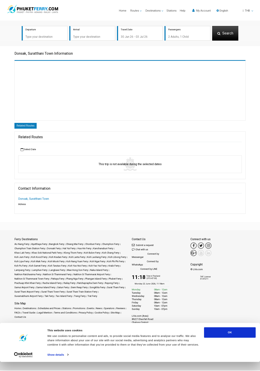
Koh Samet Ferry (37, 266)
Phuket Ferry (115, 279)
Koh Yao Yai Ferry (98, 266)
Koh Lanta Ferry (77, 257)
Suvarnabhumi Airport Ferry (28, 296)
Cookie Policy (102, 313)
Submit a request (143, 245)
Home (122, 10)
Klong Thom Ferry (73, 253)
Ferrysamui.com (22, 330)
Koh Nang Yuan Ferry (77, 262)
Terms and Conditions (65, 313)
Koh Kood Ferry (39, 257)
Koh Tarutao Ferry (57, 266)
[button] (234, 10)
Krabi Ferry (114, 266)
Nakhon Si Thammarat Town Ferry (31, 279)
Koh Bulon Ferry (92, 253)
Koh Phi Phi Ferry (115, 262)
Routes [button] (134, 10)
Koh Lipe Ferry (21, 262)
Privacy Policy (86, 313)
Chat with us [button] (140, 250)
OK (230, 341)
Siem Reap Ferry (79, 288)
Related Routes (26, 126)
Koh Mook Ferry (56, 262)
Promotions (79, 309)
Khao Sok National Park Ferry (47, 253)
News (99, 309)
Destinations (29, 309)
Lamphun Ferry (39, 270)
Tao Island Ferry (64, 296)
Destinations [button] (153, 10)
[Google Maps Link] (193, 254)
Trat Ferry (92, 296)
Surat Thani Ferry (115, 288)
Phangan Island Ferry (96, 279)
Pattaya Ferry (57, 279)
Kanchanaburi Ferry (103, 249)
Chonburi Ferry (92, 244)
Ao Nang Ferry (21, 244)
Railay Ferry (69, 283)
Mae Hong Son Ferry (77, 270)
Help (182, 10)
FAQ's (17, 313)
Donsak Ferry (54, 249)
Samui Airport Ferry (24, 288)
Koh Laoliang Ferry (96, 257)
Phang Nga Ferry (74, 279)
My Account (201, 10)
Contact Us (20, 317)
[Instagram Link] (208, 246)
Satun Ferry (63, 288)
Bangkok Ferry (56, 244)
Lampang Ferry (22, 270)
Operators (109, 309)
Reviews (120, 309)
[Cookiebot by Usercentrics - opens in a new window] (23, 364)
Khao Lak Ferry (22, 253)
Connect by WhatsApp (145, 264)
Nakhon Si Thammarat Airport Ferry (91, 275)
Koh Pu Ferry (20, 266)
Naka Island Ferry (99, 270)
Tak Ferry (49, 296)
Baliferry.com (40, 330)
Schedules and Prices (49, 309)
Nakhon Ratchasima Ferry (27, 275)
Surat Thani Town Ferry (53, 292)
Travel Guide (28, 313)
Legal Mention (44, 313)
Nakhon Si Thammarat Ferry (57, 275)
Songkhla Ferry (97, 288)
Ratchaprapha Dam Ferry (90, 283)
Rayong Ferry (111, 283)
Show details (55, 363)
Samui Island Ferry (45, 288)
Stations (171, 10)
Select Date (28, 150)
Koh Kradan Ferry (58, 257)
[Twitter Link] (201, 246)
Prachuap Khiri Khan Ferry (27, 283)
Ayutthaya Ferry (39, 244)
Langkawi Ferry (57, 270)
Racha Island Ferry (52, 283)
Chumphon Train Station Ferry (29, 249)
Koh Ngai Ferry (97, 262)
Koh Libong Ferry (117, 257)
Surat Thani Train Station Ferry (82, 292)
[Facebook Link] (193, 246)
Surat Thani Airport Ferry (26, 292)
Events (90, 309)
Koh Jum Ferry (21, 257)
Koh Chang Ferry (110, 253)
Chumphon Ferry (110, 244)
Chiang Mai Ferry (74, 244)
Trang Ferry (80, 296)
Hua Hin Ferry (84, 249)
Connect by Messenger (145, 256)
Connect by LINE (144, 269)
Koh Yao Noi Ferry (77, 266)
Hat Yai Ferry (69, 249)
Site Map (115, 313)
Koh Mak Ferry (38, 262)
